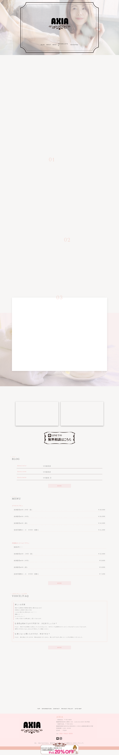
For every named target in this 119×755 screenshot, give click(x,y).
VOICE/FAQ (74, 44)
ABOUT (48, 44)
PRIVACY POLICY (67, 708)
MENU (55, 44)
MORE (59, 486)
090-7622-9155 (66, 734)
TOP (38, 708)
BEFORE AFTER (63, 44)
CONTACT (56, 708)
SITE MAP (78, 708)
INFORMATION (47, 708)
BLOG (43, 44)
